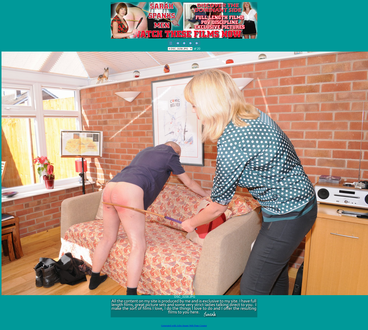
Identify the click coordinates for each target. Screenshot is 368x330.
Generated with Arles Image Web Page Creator (184, 325)
